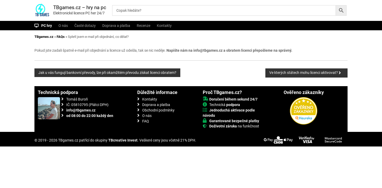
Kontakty (164, 26)
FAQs (61, 37)
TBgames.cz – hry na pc (79, 7)
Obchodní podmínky (158, 110)
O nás (63, 26)
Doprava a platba (116, 26)
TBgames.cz (43, 37)
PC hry (46, 26)
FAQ (145, 121)
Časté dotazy (85, 26)
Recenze (143, 26)
